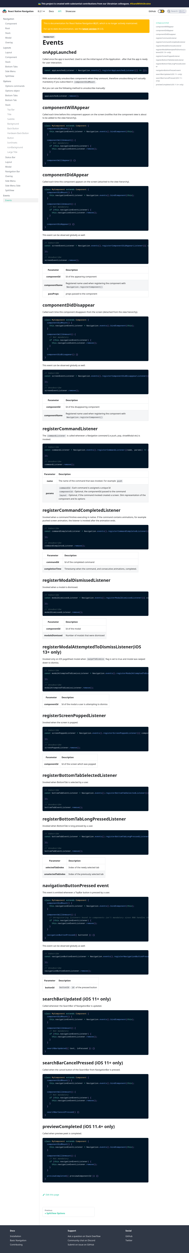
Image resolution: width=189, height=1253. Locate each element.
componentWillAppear (165, 26)
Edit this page (51, 1194)
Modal (8, 37)
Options (7, 81)
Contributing (16, 1244)
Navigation (8, 18)
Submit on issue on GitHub (81, 1244)
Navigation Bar (12, 171)
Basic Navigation (18, 1240)
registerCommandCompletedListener (170, 42)
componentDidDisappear (166, 34)
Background (13, 123)
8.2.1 (40, 11)
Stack (7, 33)
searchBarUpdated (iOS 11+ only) (169, 74)
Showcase (70, 11)
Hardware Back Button (18, 133)
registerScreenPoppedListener (168, 56)
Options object (12, 90)
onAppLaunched (162, 23)
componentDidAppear (164, 30)
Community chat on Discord (81, 1240)
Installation (15, 1236)
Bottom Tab (11, 100)
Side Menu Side (12, 185)
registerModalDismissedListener (168, 46)
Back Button (13, 128)
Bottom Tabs (11, 66)
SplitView (9, 76)
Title (9, 114)
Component (11, 23)
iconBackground (15, 147)
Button (10, 137)
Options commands (15, 86)
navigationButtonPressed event (168, 70)
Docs (51, 11)
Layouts (7, 47)
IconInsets (12, 142)
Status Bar (10, 157)
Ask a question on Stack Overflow (84, 1236)
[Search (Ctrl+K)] (177, 11)
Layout (8, 52)
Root (7, 28)
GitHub (152, 11)
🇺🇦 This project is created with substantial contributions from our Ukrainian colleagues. (94, 3)
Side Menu (10, 71)
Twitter (128, 1240)
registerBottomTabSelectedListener (170, 60)
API (59, 11)
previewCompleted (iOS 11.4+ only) (169, 84)
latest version (89, 28)
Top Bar (11, 109)
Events (6, 195)
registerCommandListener (166, 38)
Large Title (12, 152)
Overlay (9, 42)
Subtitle (11, 119)
